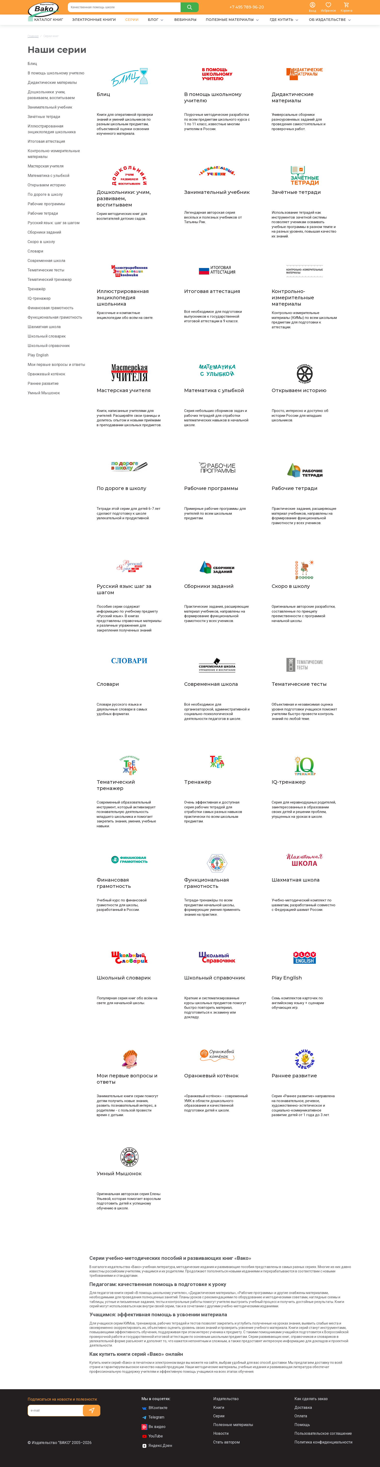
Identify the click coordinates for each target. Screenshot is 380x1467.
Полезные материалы (233, 1424)
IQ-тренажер (39, 298)
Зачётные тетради (44, 116)
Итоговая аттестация (46, 141)
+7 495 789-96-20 (247, 7)
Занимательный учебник (50, 107)
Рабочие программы (46, 204)
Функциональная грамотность (55, 317)
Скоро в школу (41, 241)
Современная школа (46, 260)
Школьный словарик (47, 336)
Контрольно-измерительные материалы (54, 154)
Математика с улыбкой (48, 175)
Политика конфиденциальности (323, 1442)
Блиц (32, 63)
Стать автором (226, 1442)
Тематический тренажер (50, 279)
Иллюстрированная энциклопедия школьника (52, 129)
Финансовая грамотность (50, 308)
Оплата (300, 1416)
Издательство (226, 1398)
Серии (218, 1416)
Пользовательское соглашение (323, 1433)
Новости (221, 1433)
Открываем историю (47, 185)
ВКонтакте (154, 1408)
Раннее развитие (43, 383)
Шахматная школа (44, 326)
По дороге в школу (45, 194)
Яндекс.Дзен (157, 1446)
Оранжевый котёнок (46, 374)
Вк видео (154, 1427)
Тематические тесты (46, 270)
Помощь (302, 1424)
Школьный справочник (49, 345)
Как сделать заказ (311, 1398)
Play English (38, 355)
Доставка (303, 1407)
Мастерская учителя (45, 166)
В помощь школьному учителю (56, 73)
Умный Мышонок (44, 393)
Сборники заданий (44, 232)
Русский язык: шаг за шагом (53, 223)
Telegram (153, 1417)
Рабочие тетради (43, 213)
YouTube (152, 1436)
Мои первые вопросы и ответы (56, 364)
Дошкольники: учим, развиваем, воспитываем (51, 95)
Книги (218, 1407)
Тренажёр (37, 289)
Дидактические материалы (52, 82)
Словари (35, 251)
